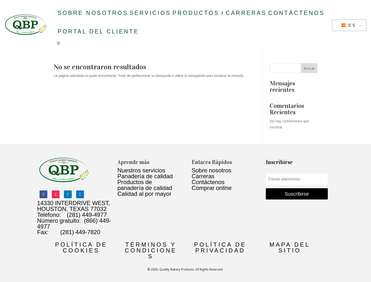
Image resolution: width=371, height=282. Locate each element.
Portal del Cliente (98, 31)
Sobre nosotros (93, 13)
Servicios (150, 13)
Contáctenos (296, 13)
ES (348, 25)
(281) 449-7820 (74, 232)
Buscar (309, 68)
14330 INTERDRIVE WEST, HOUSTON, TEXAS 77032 (73, 206)
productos (196, 13)
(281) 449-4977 (87, 214)
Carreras (246, 13)
